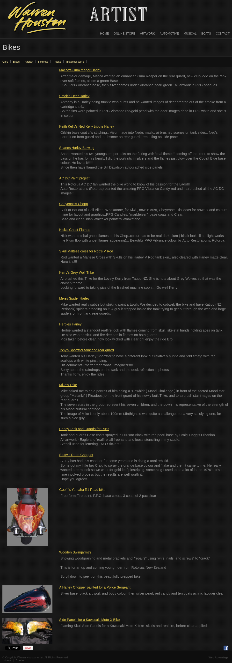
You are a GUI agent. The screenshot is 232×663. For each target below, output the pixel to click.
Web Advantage (218, 657)
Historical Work (75, 61)
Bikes (16, 61)
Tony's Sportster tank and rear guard (86, 350)
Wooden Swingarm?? (75, 552)
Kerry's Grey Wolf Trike (76, 272)
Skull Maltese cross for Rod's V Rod (86, 251)
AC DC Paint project (74, 178)
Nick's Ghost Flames (74, 230)
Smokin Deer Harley (74, 96)
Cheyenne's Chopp (73, 204)
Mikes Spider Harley (74, 298)
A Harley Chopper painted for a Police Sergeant (94, 587)
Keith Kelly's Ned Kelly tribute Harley (86, 126)
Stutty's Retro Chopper (76, 455)
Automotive (169, 33)
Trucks (57, 61)
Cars (5, 61)
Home (104, 33)
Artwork (147, 33)
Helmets (43, 61)
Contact (223, 33)
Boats (206, 33)
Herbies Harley (70, 324)
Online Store (124, 33)
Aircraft (29, 61)
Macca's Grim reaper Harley (80, 70)
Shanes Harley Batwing (76, 148)
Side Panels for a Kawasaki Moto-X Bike (89, 620)
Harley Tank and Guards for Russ (84, 429)
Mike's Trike (68, 385)
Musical (190, 33)
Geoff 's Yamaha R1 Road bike (82, 490)
